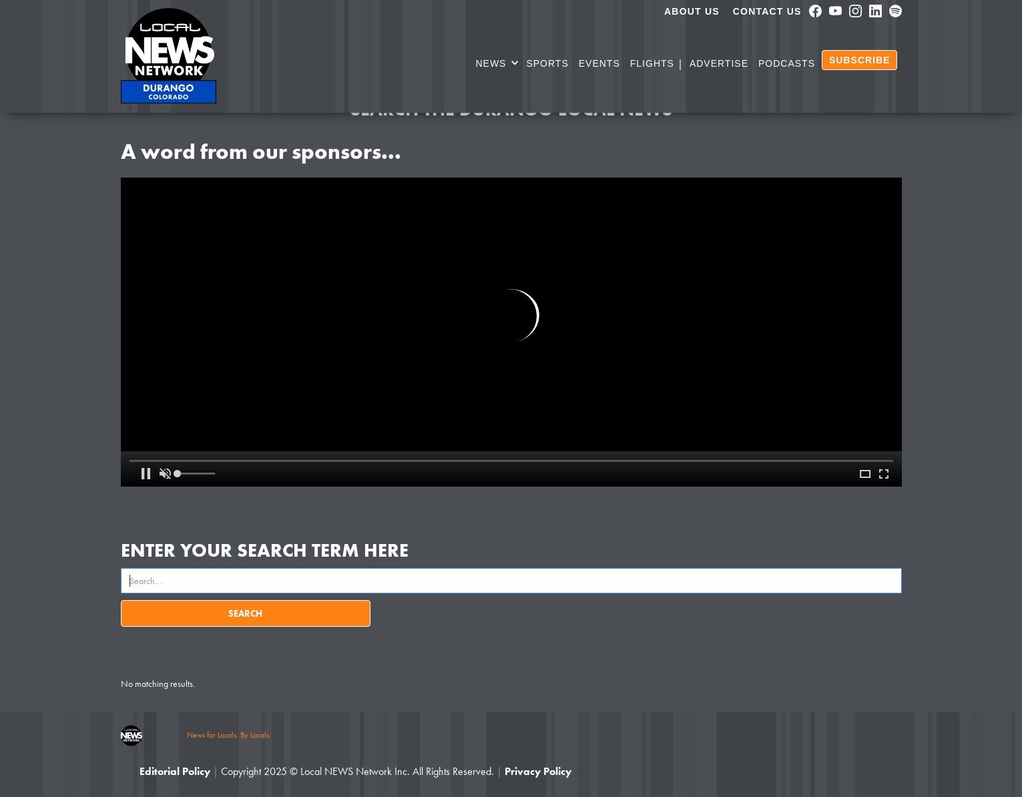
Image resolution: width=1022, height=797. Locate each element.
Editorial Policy (175, 771)
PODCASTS (786, 63)
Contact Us (767, 11)
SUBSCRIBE (859, 60)
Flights (652, 63)
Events (599, 63)
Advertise (719, 63)
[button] (497, 65)
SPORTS (547, 63)
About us (692, 11)
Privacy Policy (538, 771)
